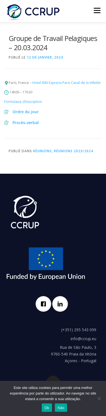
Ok (47, 408)
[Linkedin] (61, 304)
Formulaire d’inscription (23, 101)
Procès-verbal (26, 122)
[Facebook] (44, 304)
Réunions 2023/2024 (73, 151)
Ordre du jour (26, 111)
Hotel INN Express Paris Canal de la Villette (66, 82)
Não (61, 408)
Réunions (42, 151)
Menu (96, 10)
